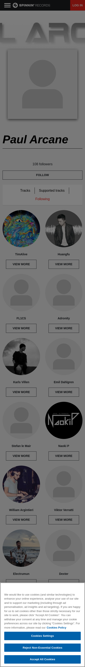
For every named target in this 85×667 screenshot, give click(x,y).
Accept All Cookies (42, 659)
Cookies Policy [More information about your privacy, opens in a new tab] (56, 627)
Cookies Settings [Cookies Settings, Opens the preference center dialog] (42, 636)
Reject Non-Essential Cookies (42, 647)
